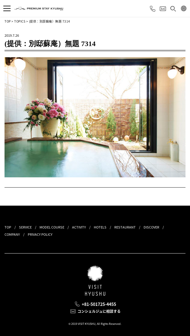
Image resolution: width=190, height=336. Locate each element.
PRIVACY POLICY (40, 234)
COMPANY (12, 234)
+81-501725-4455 (99, 304)
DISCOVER (151, 227)
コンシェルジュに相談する (99, 311)
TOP (8, 21)
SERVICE (25, 227)
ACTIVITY (79, 227)
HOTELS (100, 227)
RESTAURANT (125, 227)
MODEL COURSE (52, 227)
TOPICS (19, 21)
